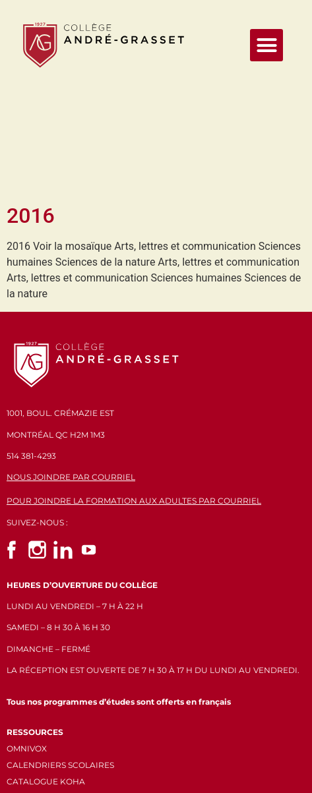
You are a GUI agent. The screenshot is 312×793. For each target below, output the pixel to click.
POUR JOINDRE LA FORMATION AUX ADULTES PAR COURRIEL (134, 384)
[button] (266, 45)
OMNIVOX (27, 631)
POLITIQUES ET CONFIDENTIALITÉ (76, 681)
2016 (31, 98)
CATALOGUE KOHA (46, 665)
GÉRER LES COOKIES (49, 696)
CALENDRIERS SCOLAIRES (60, 648)
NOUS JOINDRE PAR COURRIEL (71, 360)
